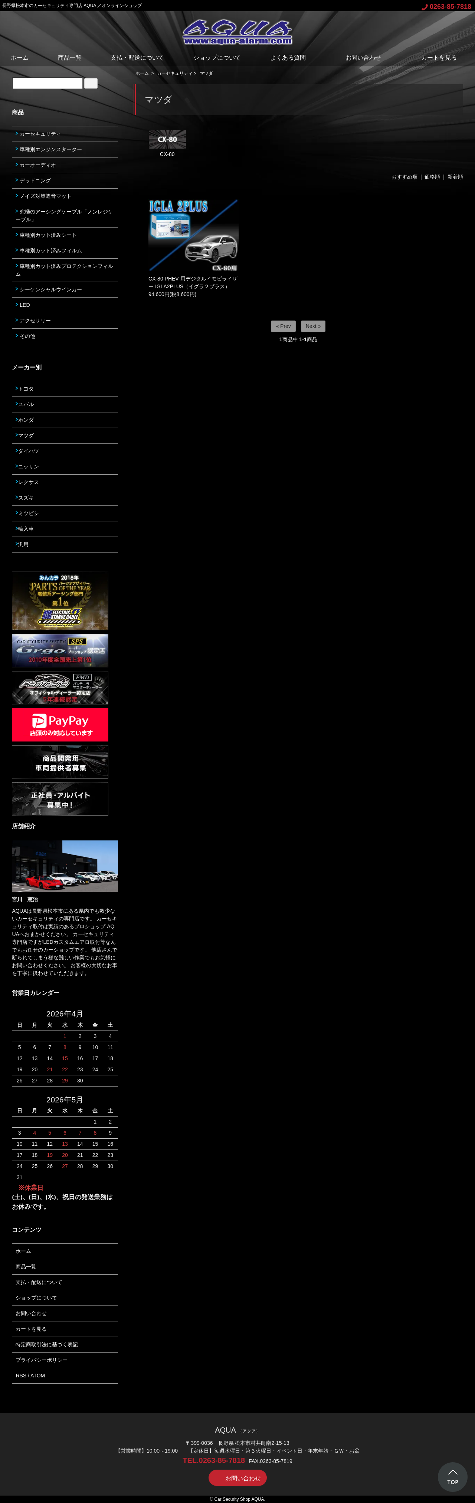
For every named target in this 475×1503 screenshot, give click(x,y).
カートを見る (433, 57)
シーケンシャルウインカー (49, 289)
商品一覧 (70, 57)
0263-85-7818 (446, 6)
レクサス (27, 482)
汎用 (22, 544)
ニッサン (27, 467)
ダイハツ (27, 451)
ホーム (20, 57)
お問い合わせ (358, 57)
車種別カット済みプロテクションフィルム (64, 270)
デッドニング (33, 180)
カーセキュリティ (175, 73)
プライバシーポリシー (42, 1360)
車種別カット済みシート (46, 235)
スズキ (25, 498)
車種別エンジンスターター (49, 149)
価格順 (432, 177)
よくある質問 (288, 57)
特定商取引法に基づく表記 (47, 1344)
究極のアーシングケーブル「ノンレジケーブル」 (64, 215)
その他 (25, 336)
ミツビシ (27, 513)
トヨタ (25, 389)
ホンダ (25, 420)
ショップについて (217, 57)
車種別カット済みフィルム (49, 250)
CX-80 (167, 143)
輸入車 (25, 529)
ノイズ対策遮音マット (44, 196)
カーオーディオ (36, 165)
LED (23, 305)
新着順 (455, 177)
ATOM (37, 1375)
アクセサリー (33, 321)
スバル (25, 404)
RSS (21, 1375)
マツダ (206, 73)
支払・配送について (137, 57)
